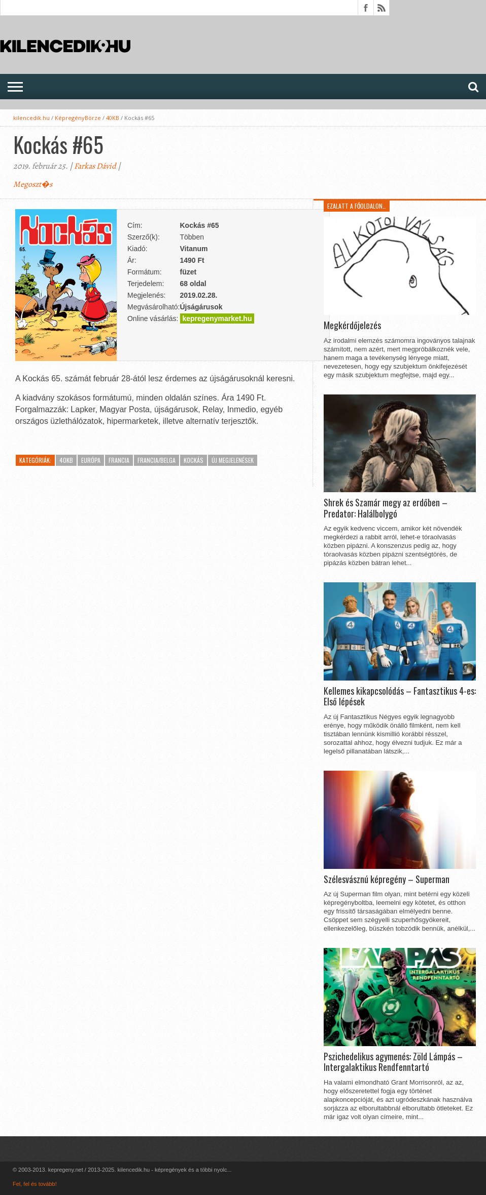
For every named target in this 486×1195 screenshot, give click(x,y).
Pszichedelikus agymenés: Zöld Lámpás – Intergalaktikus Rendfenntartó (393, 1062)
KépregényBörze (78, 118)
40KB (112, 118)
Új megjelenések (233, 460)
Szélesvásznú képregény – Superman (386, 879)
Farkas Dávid (95, 166)
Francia (119, 460)
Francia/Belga (156, 460)
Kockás (193, 460)
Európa (90, 460)
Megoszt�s (32, 184)
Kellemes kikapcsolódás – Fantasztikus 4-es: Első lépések (400, 696)
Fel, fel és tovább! (35, 1184)
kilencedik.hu (31, 118)
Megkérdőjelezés (352, 325)
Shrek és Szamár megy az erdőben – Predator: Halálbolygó (385, 508)
